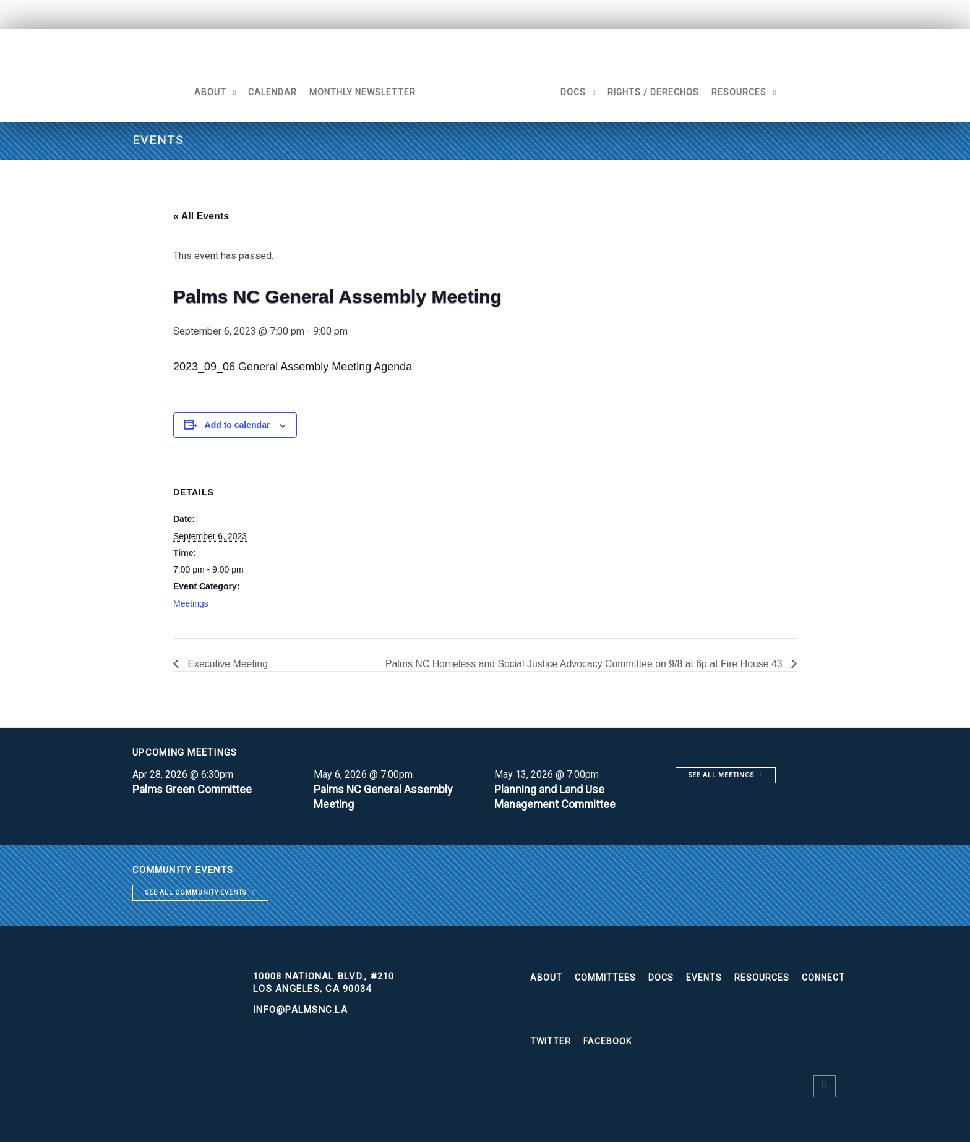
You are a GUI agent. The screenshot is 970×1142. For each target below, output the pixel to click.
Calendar (271, 92)
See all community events (195, 892)
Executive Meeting (226, 663)
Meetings (190, 603)
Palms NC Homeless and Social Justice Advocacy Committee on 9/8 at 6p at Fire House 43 (583, 663)
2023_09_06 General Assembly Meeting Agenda (292, 366)
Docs (574, 92)
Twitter (550, 1041)
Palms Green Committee (193, 789)
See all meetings (721, 775)
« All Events (201, 216)
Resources (740, 92)
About (209, 92)
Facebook (607, 1041)
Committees (605, 977)
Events (704, 977)
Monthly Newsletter (361, 92)
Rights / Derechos (654, 92)
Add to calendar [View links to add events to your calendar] (237, 425)
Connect (823, 977)
